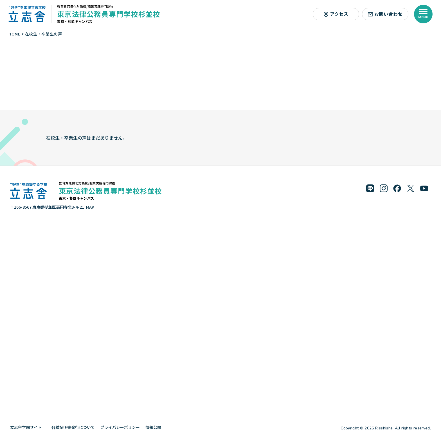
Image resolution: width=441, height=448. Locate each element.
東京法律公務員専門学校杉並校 (109, 14)
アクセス (335, 13)
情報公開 (155, 427)
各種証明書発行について (73, 427)
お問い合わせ (385, 13)
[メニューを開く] (423, 14)
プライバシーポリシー (120, 427)
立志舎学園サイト (28, 427)
